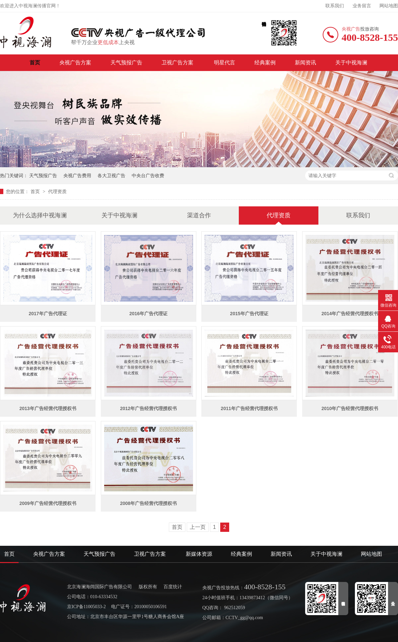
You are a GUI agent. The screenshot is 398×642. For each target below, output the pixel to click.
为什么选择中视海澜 (40, 215)
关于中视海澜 (351, 62)
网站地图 (388, 5)
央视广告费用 (77, 175)
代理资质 (57, 191)
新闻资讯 (305, 62)
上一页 (198, 527)
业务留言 (362, 5)
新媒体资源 (199, 554)
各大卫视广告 (111, 175)
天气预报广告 (126, 62)
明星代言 (224, 62)
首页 (35, 62)
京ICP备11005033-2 (86, 606)
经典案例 (265, 62)
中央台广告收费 (148, 175)
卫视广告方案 (178, 62)
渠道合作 (199, 215)
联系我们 (334, 5)
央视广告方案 (75, 62)
